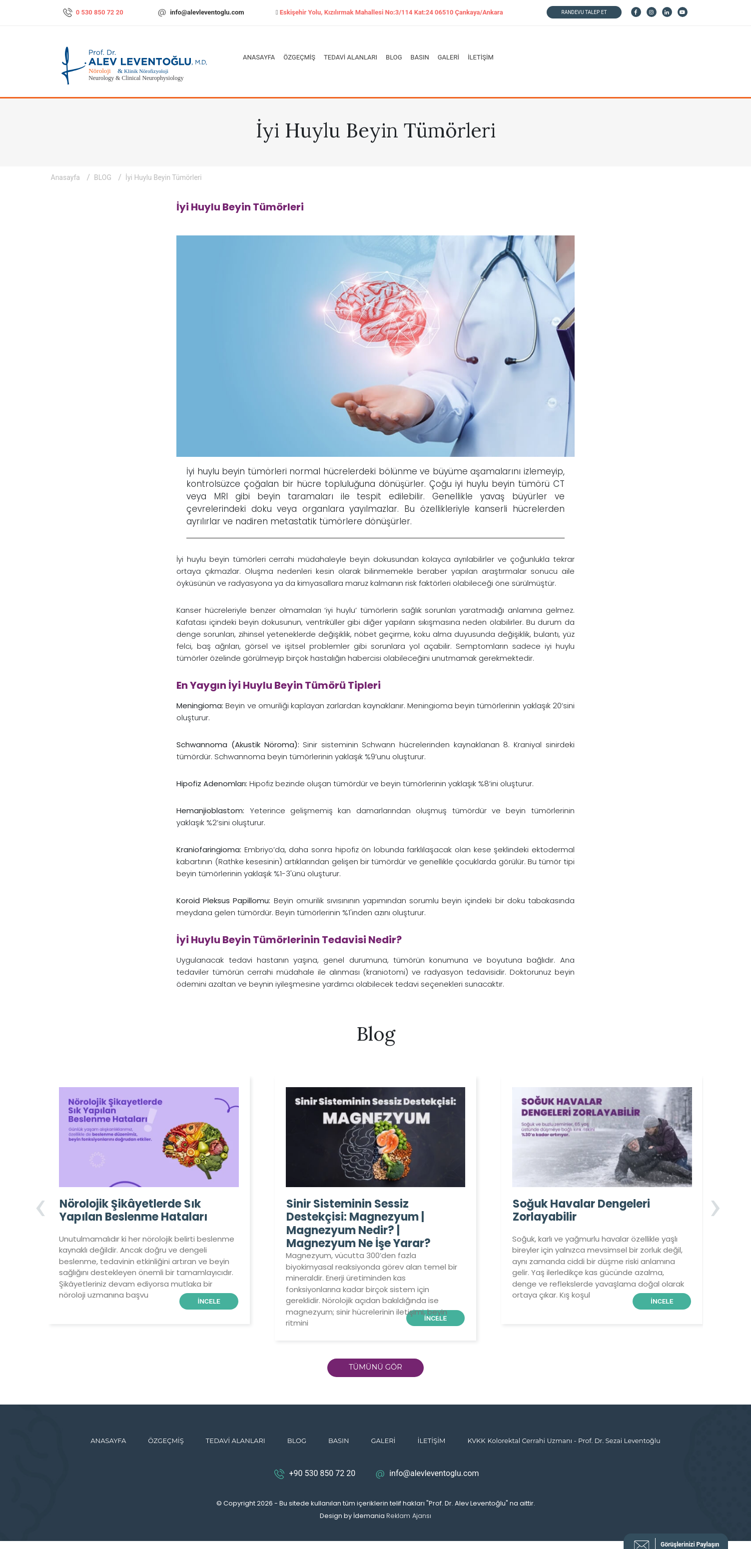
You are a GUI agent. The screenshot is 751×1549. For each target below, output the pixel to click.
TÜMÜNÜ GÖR (375, 1373)
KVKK (477, 1448)
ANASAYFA (259, 57)
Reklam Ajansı (408, 1524)
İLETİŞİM (481, 57)
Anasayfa (66, 177)
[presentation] (40, 1210)
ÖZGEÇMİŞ (299, 57)
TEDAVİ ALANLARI (350, 57)
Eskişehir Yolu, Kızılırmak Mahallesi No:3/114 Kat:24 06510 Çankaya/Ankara (389, 12)
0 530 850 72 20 (93, 12)
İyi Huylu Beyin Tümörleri (163, 177)
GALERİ (448, 57)
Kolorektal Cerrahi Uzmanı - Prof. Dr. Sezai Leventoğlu (574, 1448)
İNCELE (204, 1302)
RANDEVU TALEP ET (584, 12)
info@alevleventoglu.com (200, 12)
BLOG (394, 57)
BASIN (420, 57)
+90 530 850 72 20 (313, 1482)
